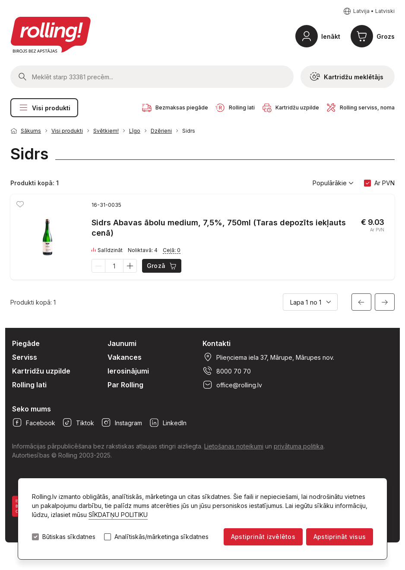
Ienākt (330, 36)
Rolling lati (29, 384)
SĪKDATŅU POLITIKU (118, 514)
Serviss (24, 357)
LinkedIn (168, 422)
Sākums (31, 131)
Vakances (125, 357)
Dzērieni (161, 131)
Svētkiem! (106, 131)
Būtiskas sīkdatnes (68, 536)
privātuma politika (298, 446)
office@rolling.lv (232, 385)
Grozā (162, 266)
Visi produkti (44, 108)
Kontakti (216, 343)
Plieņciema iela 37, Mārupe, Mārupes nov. (268, 357)
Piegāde (26, 343)
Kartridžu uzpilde (41, 371)
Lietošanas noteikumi (233, 446)
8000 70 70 (226, 371)
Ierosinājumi (128, 371)
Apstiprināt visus (339, 536)
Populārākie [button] (333, 183)
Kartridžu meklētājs (346, 77)
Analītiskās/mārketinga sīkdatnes (161, 536)
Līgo (134, 131)
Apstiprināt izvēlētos (263, 536)
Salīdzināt (107, 250)
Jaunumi (122, 343)
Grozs (386, 36)
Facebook (33, 422)
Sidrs (188, 131)
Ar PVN (384, 183)
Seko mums (31, 409)
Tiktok (78, 422)
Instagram (121, 422)
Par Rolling (125, 384)
